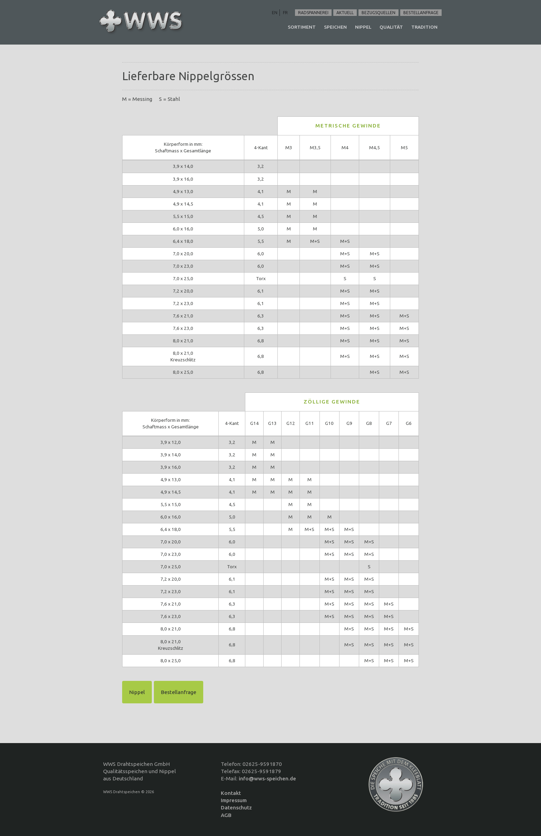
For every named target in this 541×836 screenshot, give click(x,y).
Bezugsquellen (378, 12)
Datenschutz (236, 807)
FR (285, 12)
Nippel (363, 27)
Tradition (424, 27)
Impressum (234, 800)
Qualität (391, 27)
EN (274, 12)
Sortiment (302, 27)
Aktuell (345, 12)
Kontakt (231, 793)
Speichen (335, 27)
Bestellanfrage (421, 12)
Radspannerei (313, 12)
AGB (226, 815)
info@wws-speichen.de (267, 778)
